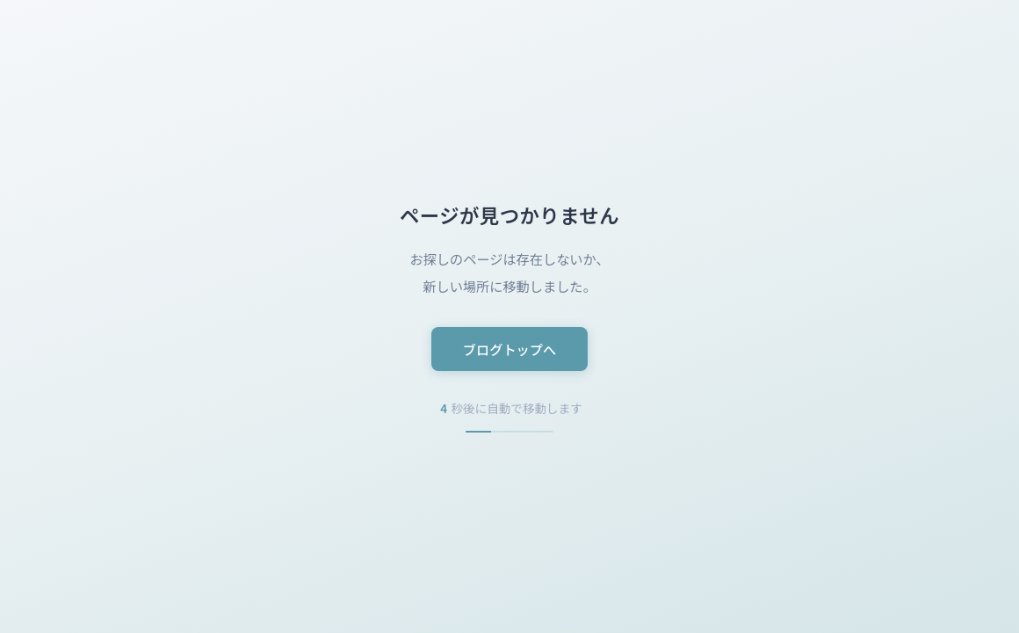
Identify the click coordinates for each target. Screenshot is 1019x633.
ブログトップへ (509, 349)
